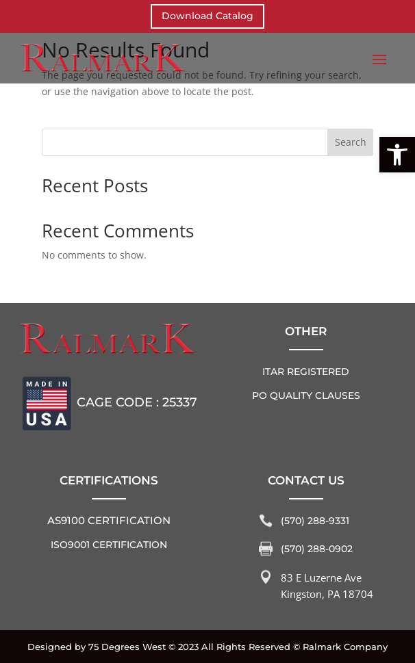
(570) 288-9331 (315, 521)
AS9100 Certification (109, 520)
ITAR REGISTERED (305, 371)
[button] (397, 154)
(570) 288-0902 (317, 549)
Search (350, 141)
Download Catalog (207, 16)
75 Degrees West (127, 646)
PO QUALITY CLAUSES (306, 395)
